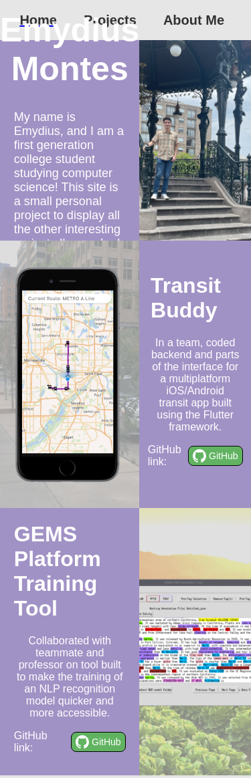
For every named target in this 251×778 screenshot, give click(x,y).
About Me (193, 20)
